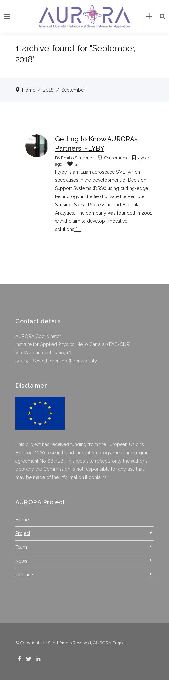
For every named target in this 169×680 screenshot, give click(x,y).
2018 (48, 90)
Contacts (24, 574)
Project (22, 533)
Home (28, 90)
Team (21, 547)
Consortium (115, 157)
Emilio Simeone (76, 157)
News (21, 561)
